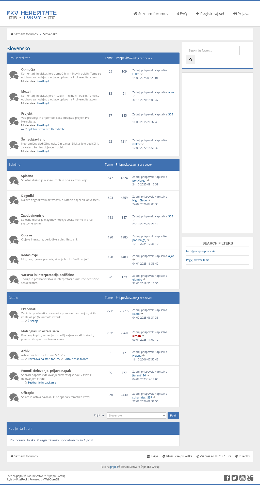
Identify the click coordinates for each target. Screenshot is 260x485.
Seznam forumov (151, 13)
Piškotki (242, 456)
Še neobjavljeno (33, 139)
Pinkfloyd (42, 81)
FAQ (182, 13)
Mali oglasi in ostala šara (40, 331)
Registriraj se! (210, 13)
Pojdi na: (99, 415)
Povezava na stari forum (43, 359)
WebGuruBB (51, 479)
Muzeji (26, 91)
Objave (26, 235)
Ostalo (13, 297)
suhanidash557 (142, 397)
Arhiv (25, 351)
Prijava (241, 13)
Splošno (15, 164)
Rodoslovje (29, 255)
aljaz (171, 92)
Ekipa (152, 456)
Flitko (135, 74)
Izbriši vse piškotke (177, 456)
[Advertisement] (217, 153)
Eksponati (29, 309)
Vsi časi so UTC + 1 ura (214, 456)
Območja (28, 69)
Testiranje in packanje (42, 382)
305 (170, 114)
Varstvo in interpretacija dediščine (47, 275)
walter (136, 144)
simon (136, 336)
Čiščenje (33, 321)
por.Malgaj (139, 180)
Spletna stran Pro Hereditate (46, 129)
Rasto (136, 314)
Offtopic (27, 393)
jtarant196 (139, 375)
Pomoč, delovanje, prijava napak (46, 371)
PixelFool (21, 479)
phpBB (114, 467)
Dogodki (27, 196)
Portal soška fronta (76, 359)
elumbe (137, 279)
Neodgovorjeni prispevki (200, 251)
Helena (136, 355)
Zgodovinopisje (32, 215)
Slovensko (50, 34)
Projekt (26, 113)
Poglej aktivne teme (197, 260)
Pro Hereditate (19, 58)
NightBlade (139, 200)
